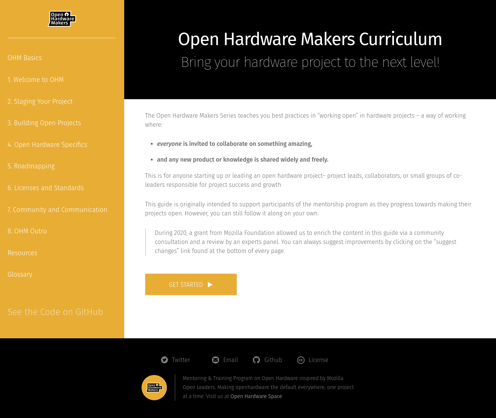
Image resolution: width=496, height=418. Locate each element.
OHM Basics (25, 58)
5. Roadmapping (31, 166)
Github (273, 359)
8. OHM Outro (27, 231)
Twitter (181, 359)
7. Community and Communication (57, 210)
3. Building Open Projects (44, 123)
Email (230, 359)
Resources (23, 253)
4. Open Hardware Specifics (47, 145)
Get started (191, 284)
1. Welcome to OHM (36, 80)
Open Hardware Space (256, 396)
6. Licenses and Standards (46, 188)
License (318, 359)
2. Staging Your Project (40, 102)
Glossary (20, 275)
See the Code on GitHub (55, 312)
